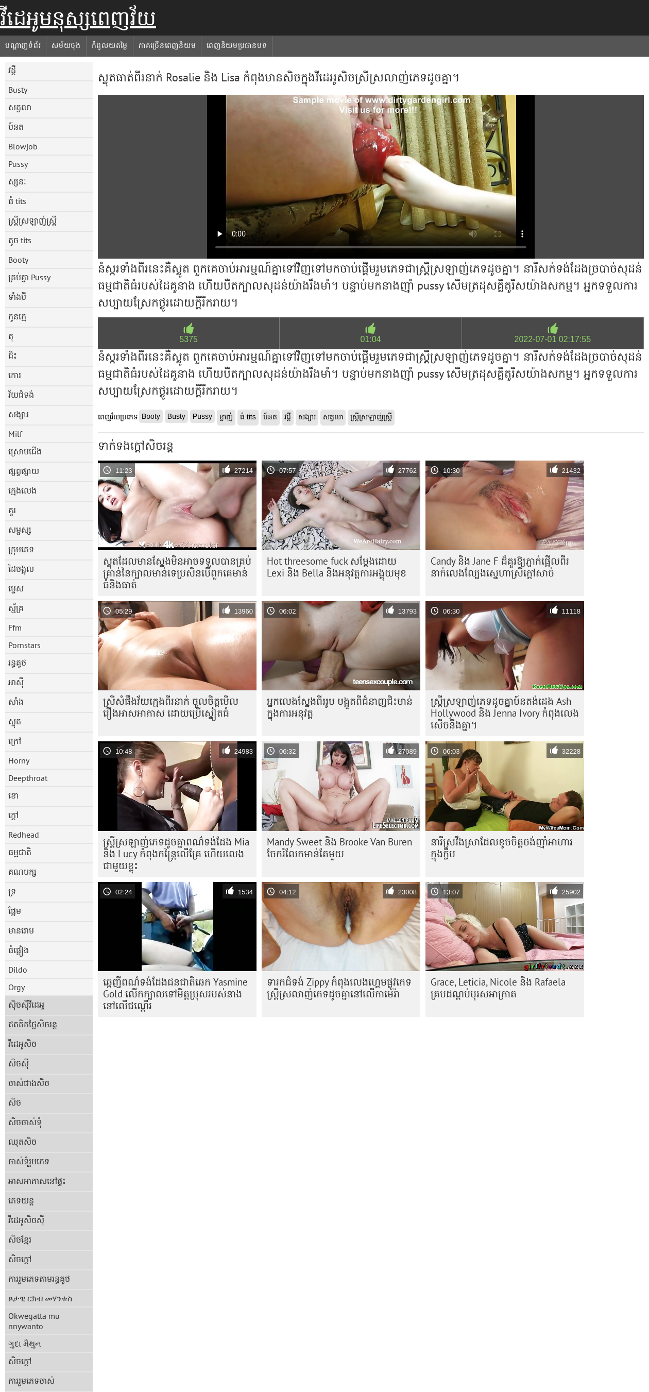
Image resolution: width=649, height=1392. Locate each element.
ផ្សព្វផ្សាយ (23, 471)
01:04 (370, 339)
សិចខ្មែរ (19, 1239)
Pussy (18, 164)
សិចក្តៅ (19, 1259)
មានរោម (21, 930)
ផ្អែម (14, 911)
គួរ (12, 510)
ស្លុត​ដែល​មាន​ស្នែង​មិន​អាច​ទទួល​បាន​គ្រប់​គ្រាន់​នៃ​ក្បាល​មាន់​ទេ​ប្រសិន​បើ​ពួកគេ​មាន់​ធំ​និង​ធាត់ (177, 573)
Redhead (23, 834)
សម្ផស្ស (19, 529)
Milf (15, 434)
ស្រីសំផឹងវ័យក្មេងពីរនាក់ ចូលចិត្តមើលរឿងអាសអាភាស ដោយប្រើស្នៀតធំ (170, 707)
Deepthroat (27, 778)
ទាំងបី (17, 297)
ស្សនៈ (17, 181)
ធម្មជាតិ (19, 852)
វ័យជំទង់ (21, 394)
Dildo (17, 969)
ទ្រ (12, 891)
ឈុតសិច (22, 1141)
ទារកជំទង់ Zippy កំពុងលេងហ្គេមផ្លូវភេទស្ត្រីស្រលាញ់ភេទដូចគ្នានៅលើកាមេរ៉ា (339, 988)
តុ (10, 336)
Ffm (15, 627)
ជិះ (12, 355)
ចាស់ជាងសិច (28, 1083)
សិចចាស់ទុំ (25, 1122)
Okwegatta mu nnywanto (34, 1321)
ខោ (13, 795)
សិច (14, 1102)
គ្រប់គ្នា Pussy (29, 277)
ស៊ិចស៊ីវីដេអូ (26, 1004)
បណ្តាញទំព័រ (23, 45)
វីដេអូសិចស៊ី (26, 1220)
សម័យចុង (66, 45)
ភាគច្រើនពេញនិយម (167, 45)
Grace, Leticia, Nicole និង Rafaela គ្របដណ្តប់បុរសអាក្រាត (498, 988)
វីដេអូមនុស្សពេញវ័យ (78, 18)
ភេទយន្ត (21, 1200)
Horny (18, 760)
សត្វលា (19, 107)
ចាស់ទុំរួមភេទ (28, 1161)
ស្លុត (14, 721)
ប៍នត (16, 127)
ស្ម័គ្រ (16, 608)
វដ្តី (12, 70)
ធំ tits (17, 201)
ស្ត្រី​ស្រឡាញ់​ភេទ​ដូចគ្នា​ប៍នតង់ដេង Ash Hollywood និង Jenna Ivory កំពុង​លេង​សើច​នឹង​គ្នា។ (505, 713)
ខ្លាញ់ (226, 417)
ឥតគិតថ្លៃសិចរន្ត (32, 1024)
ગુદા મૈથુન (24, 1343)
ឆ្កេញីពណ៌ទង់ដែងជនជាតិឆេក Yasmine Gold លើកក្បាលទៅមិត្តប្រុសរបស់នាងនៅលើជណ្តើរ (175, 994)
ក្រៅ (14, 741)
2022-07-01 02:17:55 (553, 339)
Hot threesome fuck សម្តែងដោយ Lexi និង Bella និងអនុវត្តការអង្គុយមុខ (336, 567)
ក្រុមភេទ (21, 549)
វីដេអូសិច (22, 1044)
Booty (18, 259)
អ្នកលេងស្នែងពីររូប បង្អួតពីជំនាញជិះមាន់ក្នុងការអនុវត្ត (340, 707)
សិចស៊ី (18, 1063)
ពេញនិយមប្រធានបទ (237, 45)
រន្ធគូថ (17, 662)
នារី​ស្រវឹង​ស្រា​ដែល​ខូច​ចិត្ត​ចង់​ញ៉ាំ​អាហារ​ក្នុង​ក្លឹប (502, 848)
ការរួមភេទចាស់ (31, 1381)
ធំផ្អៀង (18, 950)
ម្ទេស (16, 588)
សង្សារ (18, 414)
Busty (17, 89)
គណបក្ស (22, 872)
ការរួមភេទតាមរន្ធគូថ (39, 1279)
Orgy (16, 987)
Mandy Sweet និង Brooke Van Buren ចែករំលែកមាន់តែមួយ (339, 848)
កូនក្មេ (17, 316)
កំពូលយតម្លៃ (110, 45)
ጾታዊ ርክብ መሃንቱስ (40, 1298)
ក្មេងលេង (22, 490)
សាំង (16, 702)
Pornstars (24, 645)
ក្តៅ (13, 815)
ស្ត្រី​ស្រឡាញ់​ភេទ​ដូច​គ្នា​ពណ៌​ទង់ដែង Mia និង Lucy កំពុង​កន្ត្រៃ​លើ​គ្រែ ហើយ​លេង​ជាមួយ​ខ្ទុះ (176, 854)
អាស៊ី (16, 682)
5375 (188, 339)
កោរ (14, 375)
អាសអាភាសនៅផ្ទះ (37, 1181)
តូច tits (19, 240)
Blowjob (23, 146)
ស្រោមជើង (25, 451)
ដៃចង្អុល (21, 569)
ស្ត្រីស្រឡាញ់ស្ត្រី (32, 220)
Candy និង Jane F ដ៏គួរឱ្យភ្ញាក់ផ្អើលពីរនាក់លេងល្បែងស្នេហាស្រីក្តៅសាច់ (500, 567)
